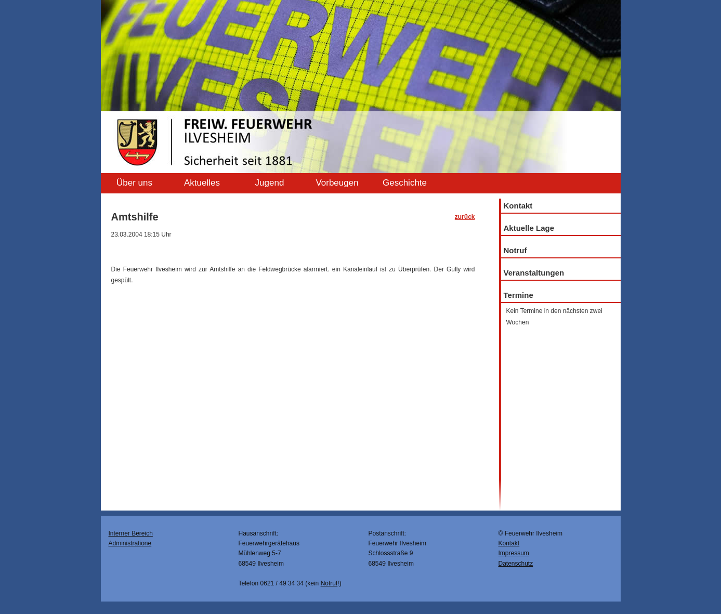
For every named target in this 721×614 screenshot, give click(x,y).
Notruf (515, 250)
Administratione (130, 543)
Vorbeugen (337, 183)
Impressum (514, 553)
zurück (465, 216)
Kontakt (518, 205)
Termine (518, 295)
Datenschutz (516, 563)
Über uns (134, 183)
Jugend (269, 183)
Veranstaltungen (534, 272)
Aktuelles (202, 183)
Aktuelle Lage (529, 228)
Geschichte (405, 183)
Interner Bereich (131, 533)
